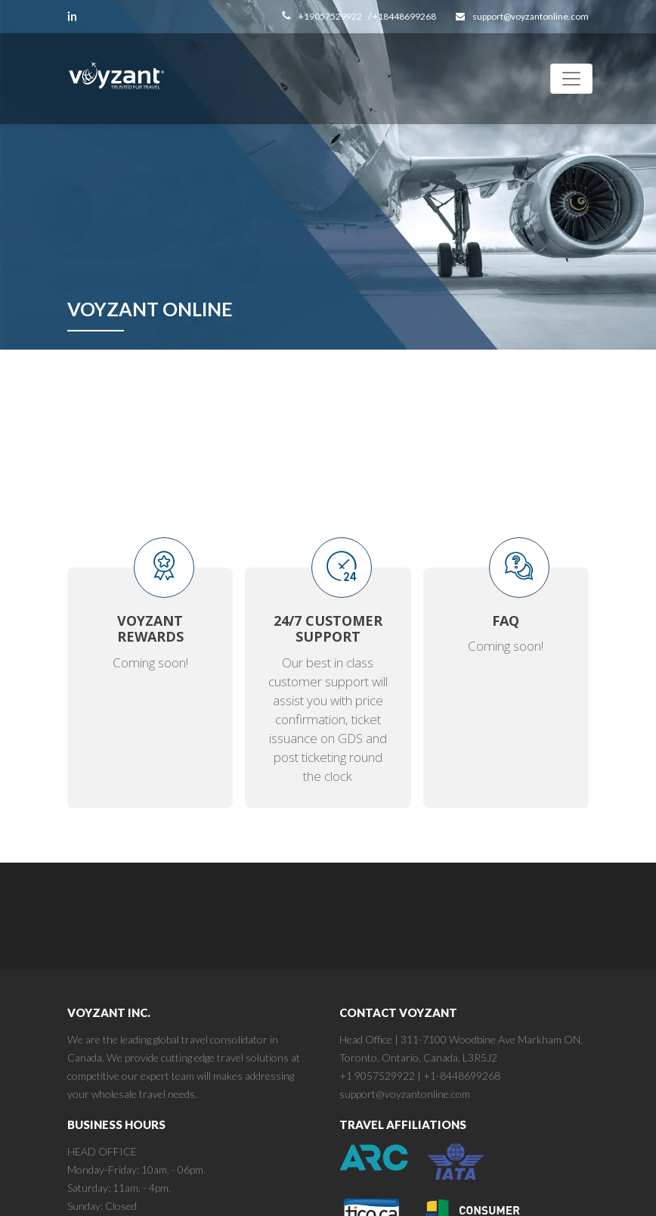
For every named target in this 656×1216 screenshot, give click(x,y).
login (145, 429)
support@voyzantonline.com (404, 1093)
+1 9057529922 (377, 1075)
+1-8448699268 (461, 1075)
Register (305, 429)
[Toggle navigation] (571, 79)
